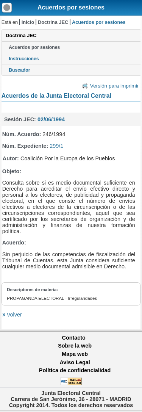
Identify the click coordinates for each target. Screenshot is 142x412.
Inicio (28, 22)
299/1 (56, 146)
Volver (13, 315)
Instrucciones (24, 58)
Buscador (19, 70)
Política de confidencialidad (75, 370)
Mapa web (75, 354)
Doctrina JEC (53, 22)
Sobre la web (75, 346)
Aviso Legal (74, 362)
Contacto (74, 338)
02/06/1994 (51, 119)
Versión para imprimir (114, 86)
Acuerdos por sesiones (71, 7)
